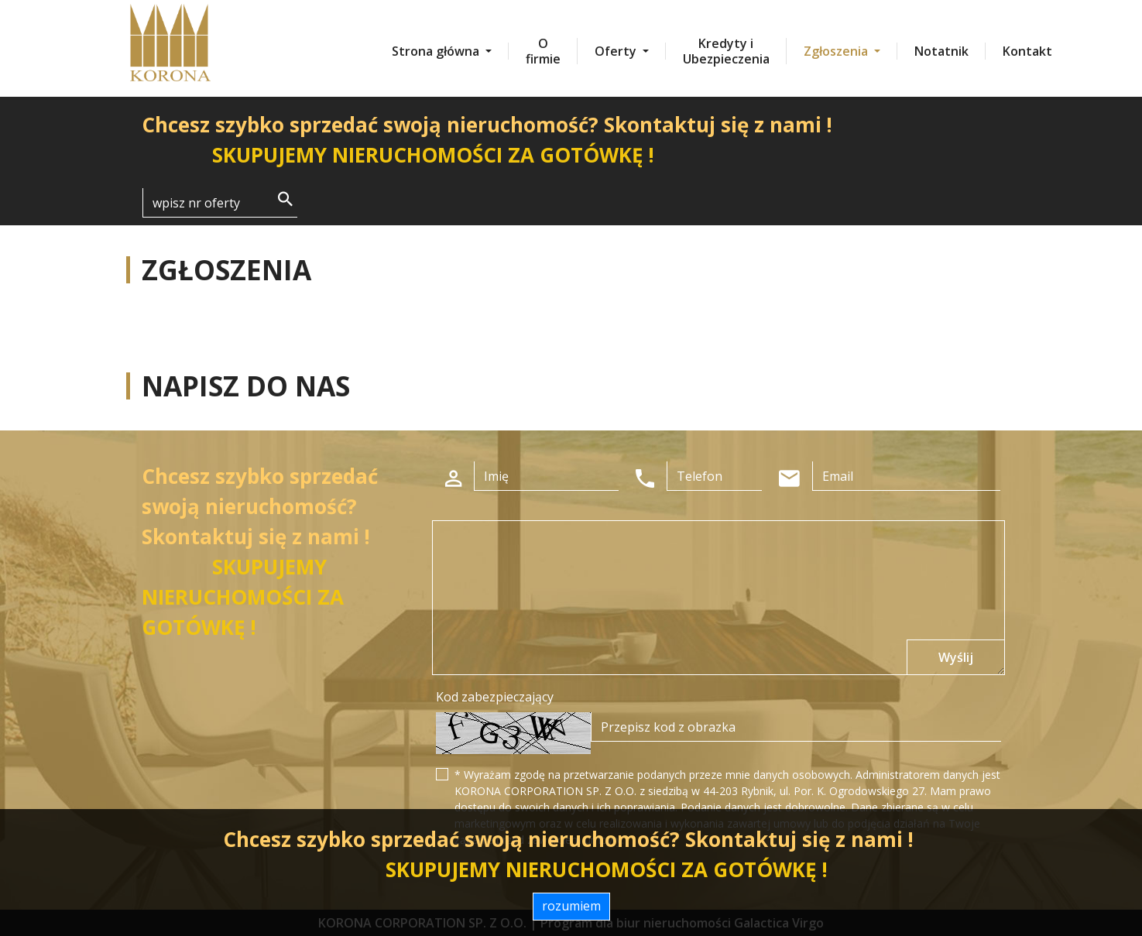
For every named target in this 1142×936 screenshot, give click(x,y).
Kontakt (1027, 51)
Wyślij (955, 657)
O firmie (543, 51)
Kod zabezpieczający (495, 696)
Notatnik (941, 51)
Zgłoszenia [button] (837, 51)
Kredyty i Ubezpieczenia (726, 51)
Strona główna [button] (437, 51)
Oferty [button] (617, 51)
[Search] (219, 203)
